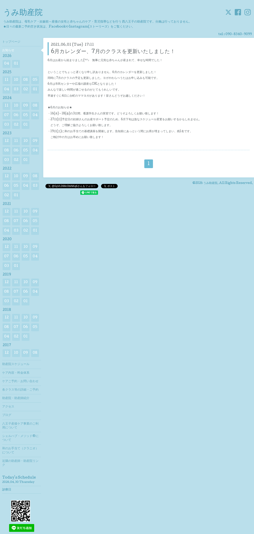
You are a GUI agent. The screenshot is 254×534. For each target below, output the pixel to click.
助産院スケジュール (15, 364)
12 (7, 141)
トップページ (11, 42)
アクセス (8, 407)
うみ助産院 (23, 13)
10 (16, 80)
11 (6, 80)
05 (35, 80)
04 (6, 64)
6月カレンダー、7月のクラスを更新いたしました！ (113, 52)
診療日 (6, 490)
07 (6, 115)
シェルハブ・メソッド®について (20, 438)
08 (25, 80)
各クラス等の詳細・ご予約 (20, 390)
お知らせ (8, 50)
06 (16, 115)
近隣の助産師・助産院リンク (20, 463)
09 (25, 106)
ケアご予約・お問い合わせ (20, 381)
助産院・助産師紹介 (15, 398)
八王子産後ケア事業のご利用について (20, 426)
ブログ (6, 415)
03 (16, 89)
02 (25, 89)
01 (16, 64)
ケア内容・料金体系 (15, 373)
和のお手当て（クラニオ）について (20, 450)
